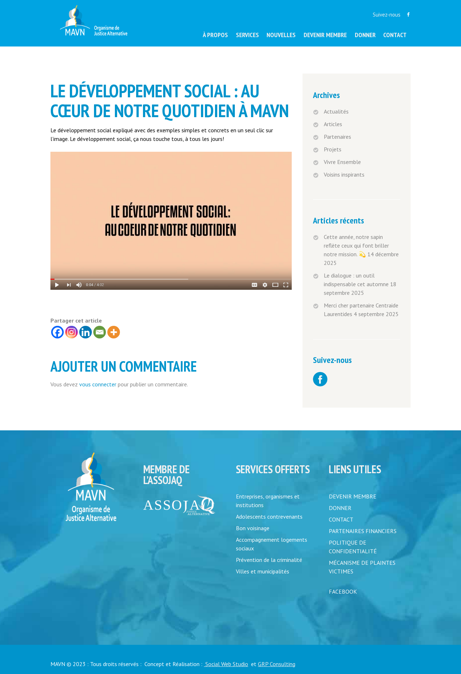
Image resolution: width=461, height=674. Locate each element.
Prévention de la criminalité (269, 559)
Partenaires (337, 136)
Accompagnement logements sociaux (271, 544)
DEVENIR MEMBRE (352, 496)
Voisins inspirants (344, 174)
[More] (113, 332)
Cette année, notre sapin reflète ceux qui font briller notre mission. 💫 (356, 245)
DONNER (340, 507)
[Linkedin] (85, 332)
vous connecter (97, 384)
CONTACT (341, 519)
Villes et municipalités (262, 571)
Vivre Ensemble (342, 161)
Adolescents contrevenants (269, 516)
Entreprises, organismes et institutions (268, 501)
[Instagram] (71, 332)
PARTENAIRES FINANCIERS (363, 531)
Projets (332, 149)
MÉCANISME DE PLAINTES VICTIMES (362, 567)
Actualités (336, 111)
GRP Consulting (276, 664)
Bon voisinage (252, 528)
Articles (333, 124)
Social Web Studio (226, 664)
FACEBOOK (343, 591)
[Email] (99, 332)
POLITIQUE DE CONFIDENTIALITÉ (353, 547)
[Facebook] (57, 332)
